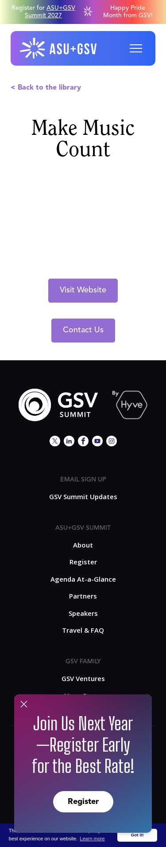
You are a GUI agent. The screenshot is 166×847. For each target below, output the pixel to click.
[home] (58, 48)
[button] (136, 48)
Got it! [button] (137, 834)
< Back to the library (46, 87)
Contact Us (83, 330)
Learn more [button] (92, 838)
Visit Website (83, 290)
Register (83, 802)
